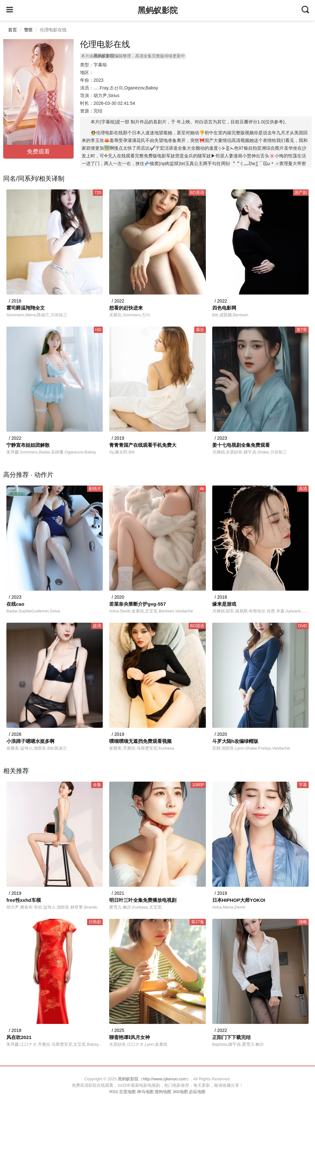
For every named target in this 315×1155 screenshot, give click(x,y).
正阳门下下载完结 (231, 1037)
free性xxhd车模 (23, 900)
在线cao (15, 604)
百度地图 (127, 1091)
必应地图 (197, 1091)
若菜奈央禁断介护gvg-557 (137, 604)
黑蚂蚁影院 (158, 10)
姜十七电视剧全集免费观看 (241, 445)
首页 (12, 29)
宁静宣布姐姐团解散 (28, 445)
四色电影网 (224, 308)
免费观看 (38, 151)
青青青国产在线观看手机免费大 (142, 445)
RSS (113, 1091)
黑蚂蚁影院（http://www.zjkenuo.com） (154, 1078)
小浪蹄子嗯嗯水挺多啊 (30, 741)
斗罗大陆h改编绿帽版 (235, 741)
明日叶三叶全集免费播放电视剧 (142, 900)
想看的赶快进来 (126, 308)
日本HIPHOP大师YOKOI (238, 900)
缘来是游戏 (224, 604)
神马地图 (145, 1091)
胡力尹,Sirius (106, 95)
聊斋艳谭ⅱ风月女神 (129, 1037)
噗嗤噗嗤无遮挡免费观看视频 (140, 741)
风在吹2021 (18, 1037)
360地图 (180, 1091)
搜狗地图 (163, 1091)
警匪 (28, 29)
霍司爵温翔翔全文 (25, 308)
